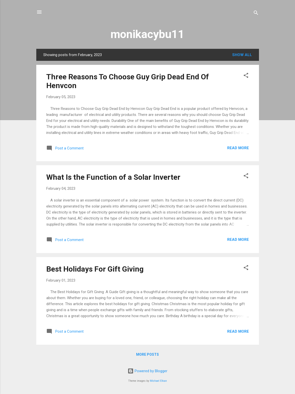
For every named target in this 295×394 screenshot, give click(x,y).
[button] (246, 76)
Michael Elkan (158, 380)
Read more (238, 148)
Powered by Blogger (147, 371)
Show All (242, 55)
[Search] (256, 13)
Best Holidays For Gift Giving (95, 269)
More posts (147, 354)
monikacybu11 (147, 34)
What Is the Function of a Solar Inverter (113, 177)
